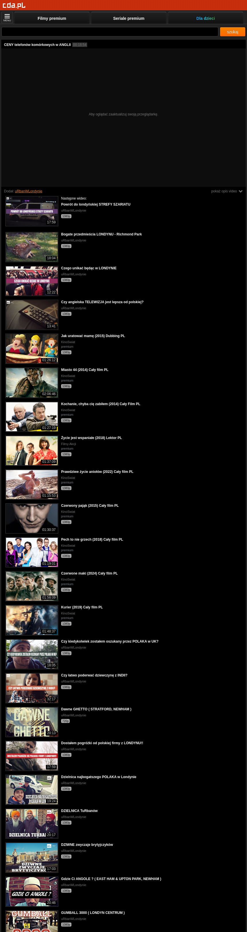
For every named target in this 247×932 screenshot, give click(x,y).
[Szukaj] (109, 31)
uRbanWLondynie (28, 191)
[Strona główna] (14, 5)
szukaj (232, 32)
